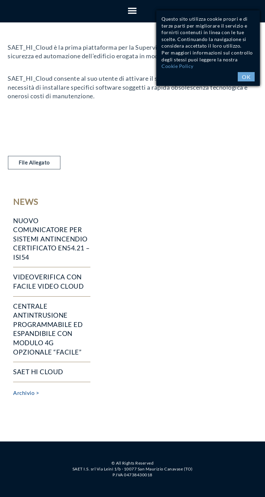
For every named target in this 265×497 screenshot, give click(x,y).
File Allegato (34, 162)
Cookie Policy (177, 66)
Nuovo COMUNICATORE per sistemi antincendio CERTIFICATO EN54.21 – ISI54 (51, 239)
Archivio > (26, 392)
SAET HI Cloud (38, 372)
